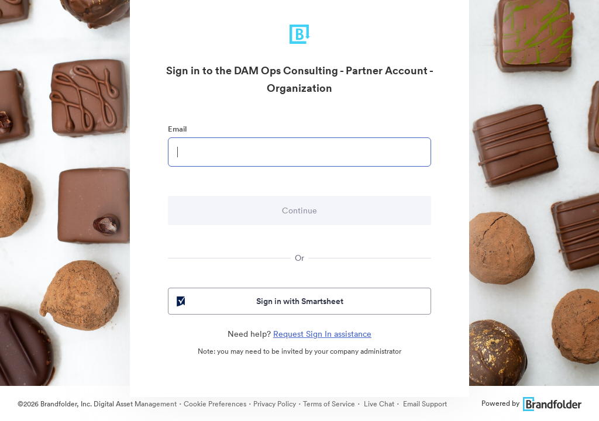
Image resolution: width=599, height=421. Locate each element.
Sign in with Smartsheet (258, 301)
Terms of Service (329, 404)
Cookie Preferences (215, 404)
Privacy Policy (274, 404)
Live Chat (378, 404)
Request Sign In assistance (322, 334)
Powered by (531, 403)
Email (177, 129)
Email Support (424, 404)
